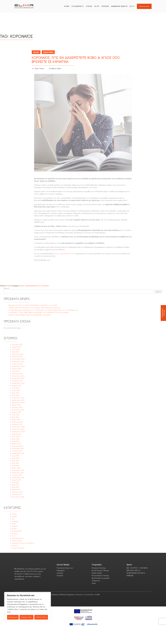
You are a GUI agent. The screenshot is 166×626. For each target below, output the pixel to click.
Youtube (60, 576)
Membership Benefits (119, 6)
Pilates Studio (97, 573)
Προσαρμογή (12, 617)
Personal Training (98, 568)
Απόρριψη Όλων (26, 617)
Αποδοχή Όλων (41, 617)
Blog (132, 6)
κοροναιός (29, 286)
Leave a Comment (41, 286)
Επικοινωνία (144, 6)
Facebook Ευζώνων (65, 568)
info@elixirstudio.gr (30, 574)
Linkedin (60, 573)
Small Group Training (100, 570)
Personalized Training (100, 576)
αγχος (22, 286)
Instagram (61, 570)
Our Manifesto (77, 6)
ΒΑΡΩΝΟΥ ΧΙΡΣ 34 (133, 570)
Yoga (94, 583)
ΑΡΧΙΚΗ (66, 6)
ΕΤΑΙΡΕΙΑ (89, 6)
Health (10, 286)
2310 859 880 (32, 571)
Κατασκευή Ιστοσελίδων (85, 595)
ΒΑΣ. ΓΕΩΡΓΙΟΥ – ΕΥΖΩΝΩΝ (137, 568)
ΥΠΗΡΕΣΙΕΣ (105, 6)
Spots (96, 6)
